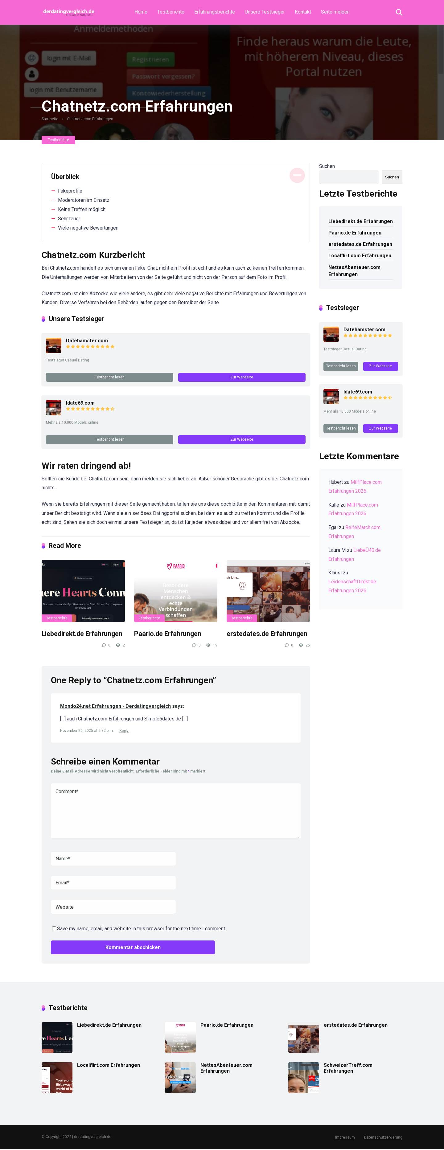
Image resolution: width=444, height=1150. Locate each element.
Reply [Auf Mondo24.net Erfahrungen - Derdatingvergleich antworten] (124, 731)
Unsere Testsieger (265, 12)
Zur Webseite (241, 377)
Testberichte (170, 12)
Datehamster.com (87, 341)
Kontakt (303, 12)
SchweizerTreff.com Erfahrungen (348, 1069)
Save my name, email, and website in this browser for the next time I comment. (141, 930)
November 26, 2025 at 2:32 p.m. (87, 731)
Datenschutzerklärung (383, 1138)
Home (140, 12)
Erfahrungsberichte (214, 12)
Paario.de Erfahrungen (167, 635)
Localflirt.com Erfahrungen (359, 256)
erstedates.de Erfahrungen (267, 635)
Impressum (345, 1138)
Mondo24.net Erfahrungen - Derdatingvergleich (115, 707)
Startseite (50, 119)
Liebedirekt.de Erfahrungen (82, 635)
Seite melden (335, 12)
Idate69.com (80, 403)
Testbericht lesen (110, 377)
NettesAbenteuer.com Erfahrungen (354, 270)
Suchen (327, 166)
